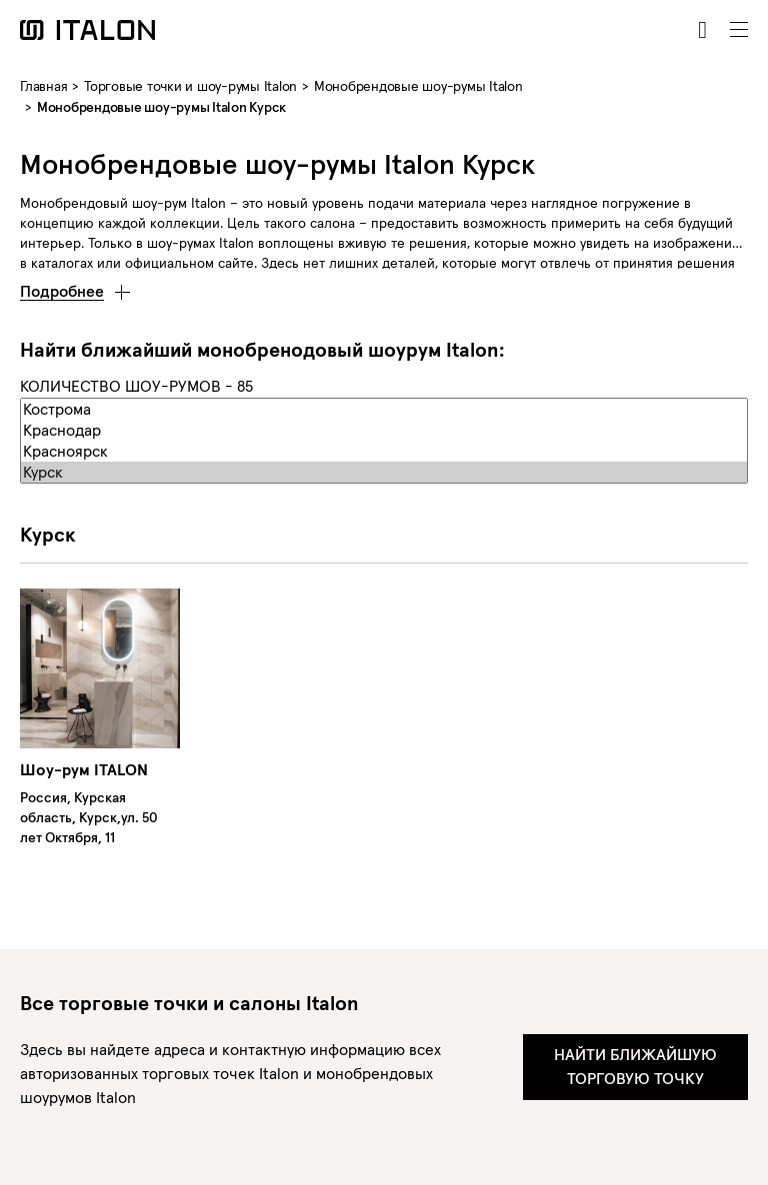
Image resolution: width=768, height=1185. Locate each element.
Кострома (384, 409)
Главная (43, 86)
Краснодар (384, 430)
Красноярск (384, 451)
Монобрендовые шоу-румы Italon (418, 86)
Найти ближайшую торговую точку (635, 1066)
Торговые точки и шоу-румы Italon (190, 86)
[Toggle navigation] (739, 30)
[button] (75, 286)
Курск (384, 472)
